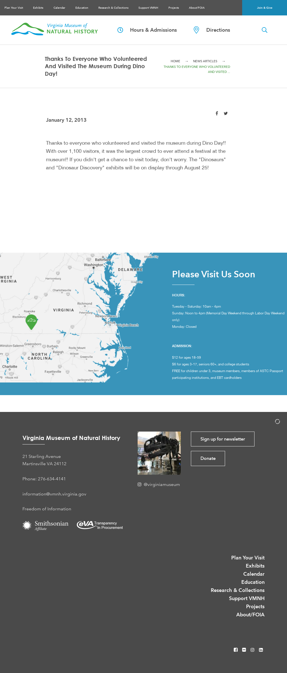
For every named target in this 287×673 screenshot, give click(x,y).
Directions (212, 30)
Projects (173, 8)
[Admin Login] (271, 422)
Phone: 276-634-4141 (44, 478)
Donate (208, 458)
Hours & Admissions (147, 30)
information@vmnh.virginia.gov (54, 494)
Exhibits (38, 8)
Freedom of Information (46, 508)
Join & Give (264, 8)
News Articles (205, 61)
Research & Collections (113, 8)
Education (81, 8)
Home (175, 61)
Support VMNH (148, 8)
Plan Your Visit (13, 8)
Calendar (59, 8)
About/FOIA (197, 8)
